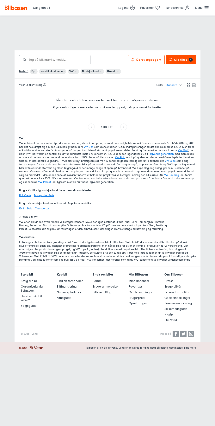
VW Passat (44, 182)
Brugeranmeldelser (106, 286)
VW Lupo (170, 161)
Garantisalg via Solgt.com (32, 288)
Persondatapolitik (176, 292)
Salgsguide (28, 306)
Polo (29, 208)
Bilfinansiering (67, 286)
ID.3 (21, 208)
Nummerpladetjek (69, 292)
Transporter (42, 208)
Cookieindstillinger (177, 298)
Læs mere (190, 348)
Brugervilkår (172, 286)
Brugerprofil (137, 298)
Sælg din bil (29, 281)
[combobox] (54, 59)
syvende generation (162, 154)
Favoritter (135, 286)
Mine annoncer (139, 281)
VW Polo (120, 157)
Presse (168, 281)
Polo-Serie (25, 195)
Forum (97, 281)
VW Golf (183, 150)
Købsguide (64, 298)
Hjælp (168, 314)
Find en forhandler (70, 281)
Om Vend (170, 320)
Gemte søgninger (140, 292)
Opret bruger (138, 303)
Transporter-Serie (44, 195)
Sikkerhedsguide (175, 309)
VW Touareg (171, 175)
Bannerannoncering (178, 303)
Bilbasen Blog (102, 292)
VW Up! (88, 147)
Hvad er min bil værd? (31, 298)
